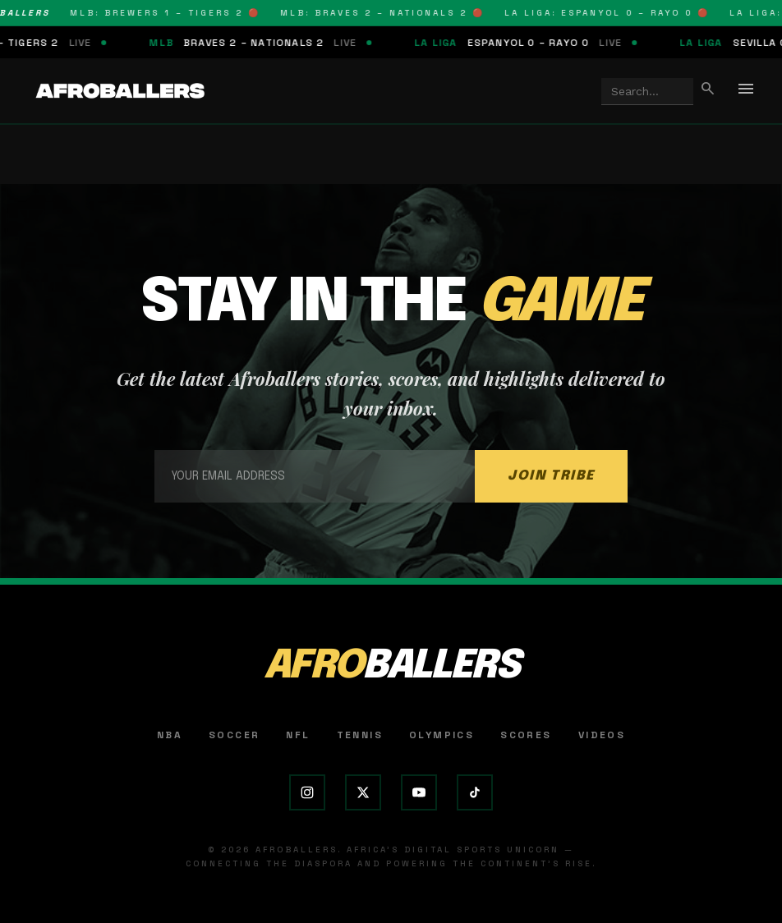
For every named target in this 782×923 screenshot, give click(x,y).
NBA (169, 735)
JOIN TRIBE (551, 476)
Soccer (234, 735)
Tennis (360, 735)
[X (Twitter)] (363, 792)
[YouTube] (419, 792)
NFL (298, 735)
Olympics (441, 735)
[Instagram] (307, 792)
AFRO (391, 666)
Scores (525, 735)
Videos (601, 735)
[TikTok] (475, 792)
